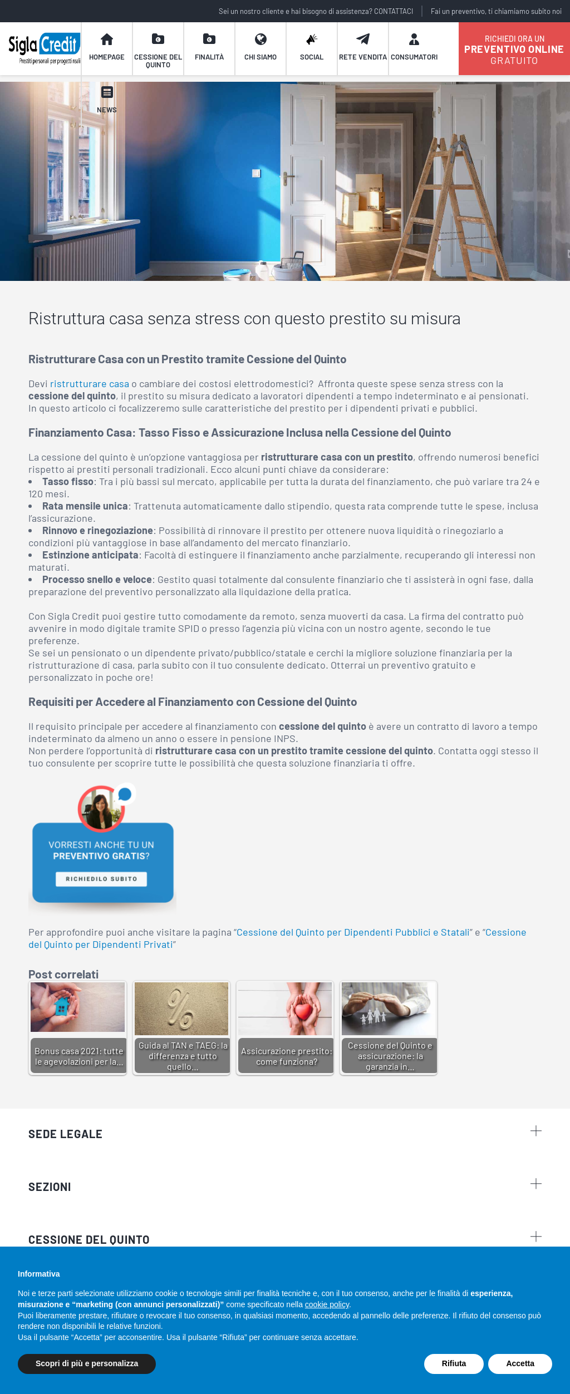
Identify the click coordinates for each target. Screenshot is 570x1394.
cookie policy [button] (327, 1304)
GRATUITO (514, 50)
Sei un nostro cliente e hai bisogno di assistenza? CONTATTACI (316, 11)
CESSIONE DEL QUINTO (89, 1239)
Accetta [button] (520, 1363)
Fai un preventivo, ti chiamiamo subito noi (496, 11)
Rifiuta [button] (454, 1363)
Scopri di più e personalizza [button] (87, 1363)
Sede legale (285, 1132)
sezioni (285, 1185)
